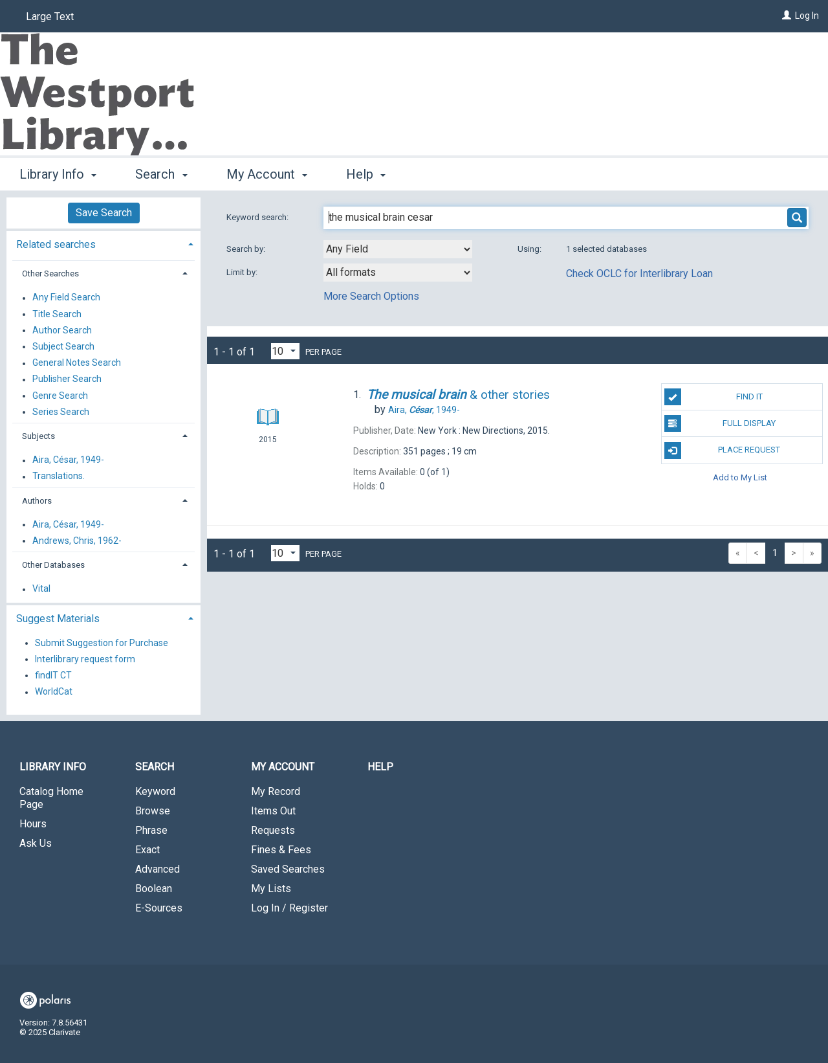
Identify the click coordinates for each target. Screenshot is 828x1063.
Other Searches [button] (50, 273)
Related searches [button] (56, 244)
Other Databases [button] (53, 565)
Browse (152, 811)
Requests (273, 830)
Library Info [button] (57, 174)
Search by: (246, 249)
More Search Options (371, 296)
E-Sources (158, 908)
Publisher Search (67, 379)
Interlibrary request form (85, 659)
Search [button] (161, 174)
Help (380, 767)
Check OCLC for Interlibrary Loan (639, 273)
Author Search (62, 330)
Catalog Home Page (51, 798)
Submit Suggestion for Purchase (101, 643)
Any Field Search (66, 298)
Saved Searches (288, 869)
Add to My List (740, 477)
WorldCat (53, 692)
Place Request (722, 450)
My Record (275, 791)
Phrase (151, 830)
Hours (33, 824)
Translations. (58, 476)
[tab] (103, 243)
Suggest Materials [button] (58, 618)
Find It (713, 396)
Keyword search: (258, 217)
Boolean (153, 888)
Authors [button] (37, 501)
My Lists (271, 888)
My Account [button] (266, 174)
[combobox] (397, 249)
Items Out (273, 811)
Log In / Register (289, 908)
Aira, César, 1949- (68, 460)
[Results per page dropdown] (285, 351)
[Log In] (786, 15)
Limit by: (242, 272)
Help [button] (366, 174)
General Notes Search (76, 363)
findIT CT (53, 675)
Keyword (155, 791)
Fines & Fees (281, 850)
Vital (41, 589)
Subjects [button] (38, 436)
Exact (147, 850)
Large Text (50, 16)
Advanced (157, 869)
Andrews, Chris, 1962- (77, 540)
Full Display (720, 423)
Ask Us (35, 843)
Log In (807, 15)
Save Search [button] (104, 213)
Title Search (57, 314)
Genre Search (60, 395)
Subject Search (63, 346)
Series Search (60, 412)
